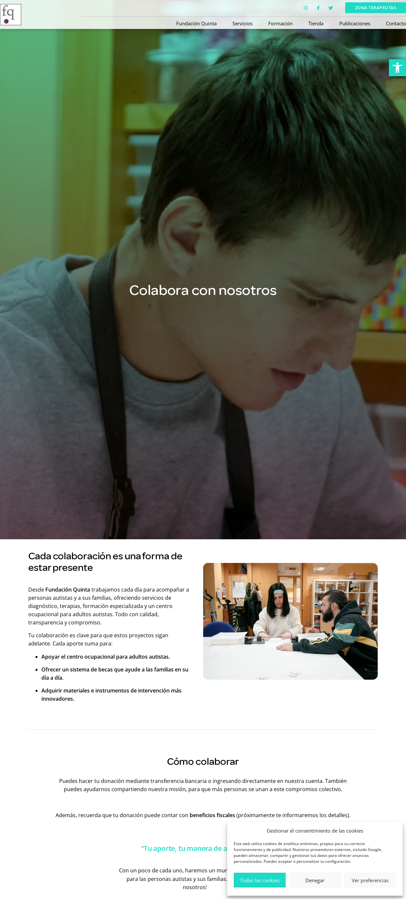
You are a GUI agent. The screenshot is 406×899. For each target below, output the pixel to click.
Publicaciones (354, 23)
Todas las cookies (259, 880)
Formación (280, 23)
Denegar (314, 880)
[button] (397, 67)
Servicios (242, 23)
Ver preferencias (370, 880)
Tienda (315, 23)
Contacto (396, 23)
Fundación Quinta (196, 23)
